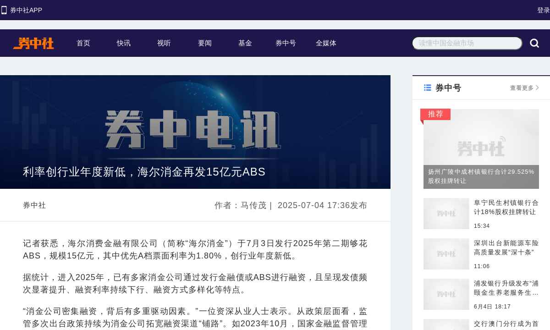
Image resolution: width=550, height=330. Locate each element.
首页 (83, 43)
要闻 (205, 43)
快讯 (124, 43)
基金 (245, 43)
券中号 (285, 43)
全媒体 (326, 43)
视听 (164, 43)
